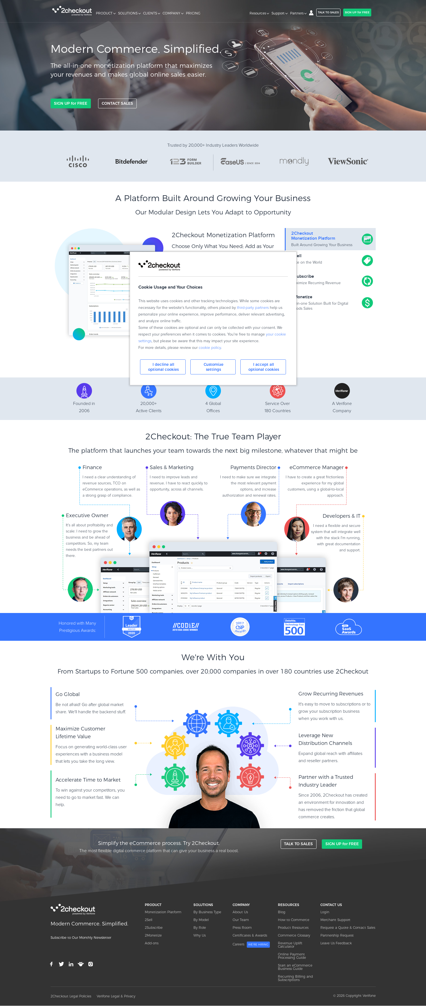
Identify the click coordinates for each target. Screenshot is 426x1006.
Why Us (199, 936)
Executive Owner (87, 516)
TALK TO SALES (328, 12)
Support (278, 13)
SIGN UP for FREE (357, 12)
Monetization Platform (163, 912)
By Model (201, 920)
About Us (240, 912)
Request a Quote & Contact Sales (347, 928)
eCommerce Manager (317, 468)
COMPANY (171, 13)
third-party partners (253, 308)
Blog (281, 912)
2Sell (148, 920)
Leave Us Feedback (336, 943)
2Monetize (153, 936)
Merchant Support (335, 920)
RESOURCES (288, 905)
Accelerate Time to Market (88, 780)
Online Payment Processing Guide (292, 956)
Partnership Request (337, 936)
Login (324, 912)
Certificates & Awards (250, 936)
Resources (258, 13)
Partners (296, 13)
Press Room (242, 928)
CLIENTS (150, 13)
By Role (199, 928)
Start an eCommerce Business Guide (295, 967)
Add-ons (151, 943)
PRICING (193, 13)
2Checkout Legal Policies (71, 996)
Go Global (68, 695)
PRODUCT (104, 13)
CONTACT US (331, 905)
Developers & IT (341, 516)
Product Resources (293, 928)
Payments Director (253, 468)
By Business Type (207, 912)
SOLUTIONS (128, 13)
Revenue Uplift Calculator (290, 945)
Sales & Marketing (171, 468)
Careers (251, 945)
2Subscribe (154, 928)
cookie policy (210, 348)
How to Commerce (293, 920)
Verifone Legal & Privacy (116, 996)
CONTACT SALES (117, 103)
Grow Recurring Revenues (330, 694)
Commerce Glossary (294, 936)
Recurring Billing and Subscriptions (295, 978)
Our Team (241, 920)
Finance (92, 468)
